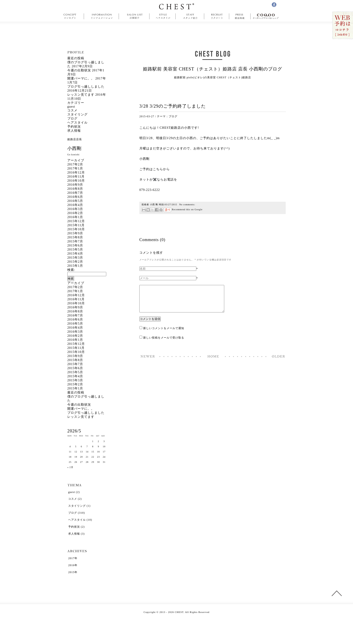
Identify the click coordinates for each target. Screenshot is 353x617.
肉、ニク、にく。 (147, 361)
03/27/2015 (171, 204)
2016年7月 (75, 192)
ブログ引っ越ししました (85, 86)
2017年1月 (75, 168)
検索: (71, 269)
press (240, 16)
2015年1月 (75, 265)
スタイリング (77, 114)
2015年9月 (75, 233)
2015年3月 (75, 257)
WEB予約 (342, 25)
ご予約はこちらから (154, 169)
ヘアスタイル (77, 122)
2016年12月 (76, 172)
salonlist (134, 16)
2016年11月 (76, 176)
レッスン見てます (80, 94)
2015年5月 (75, 249)
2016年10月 (76, 180)
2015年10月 (76, 229)
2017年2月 (75, 164)
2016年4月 (75, 205)
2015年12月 (76, 221)
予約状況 (74, 126)
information (102, 16)
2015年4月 (75, 253)
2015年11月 (76, 225)
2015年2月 (75, 261)
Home (213, 361)
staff (190, 16)
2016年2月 (75, 213)
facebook (274, 5)
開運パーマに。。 (80, 78)
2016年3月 (75, 209)
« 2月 (70, 467)
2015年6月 (75, 245)
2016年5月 (75, 201)
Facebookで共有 (156, 210)
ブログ (173, 116)
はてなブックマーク (148, 210)
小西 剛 (154, 204)
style (162, 16)
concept (71, 16)
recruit (216, 16)
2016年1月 (75, 217)
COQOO (267, 16)
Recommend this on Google (183, 209)
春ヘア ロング (277, 361)
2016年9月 (75, 184)
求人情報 (74, 130)
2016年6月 (75, 197)
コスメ (72, 110)
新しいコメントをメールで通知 (163, 333)
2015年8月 (75, 237)
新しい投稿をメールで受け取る (163, 343)
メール (144, 210)
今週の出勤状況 (79, 70)
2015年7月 (75, 241)
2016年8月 (75, 188)
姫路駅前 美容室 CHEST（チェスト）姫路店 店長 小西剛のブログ (212, 68)
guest (71, 106)
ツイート (152, 210)
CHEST (176, 6)
